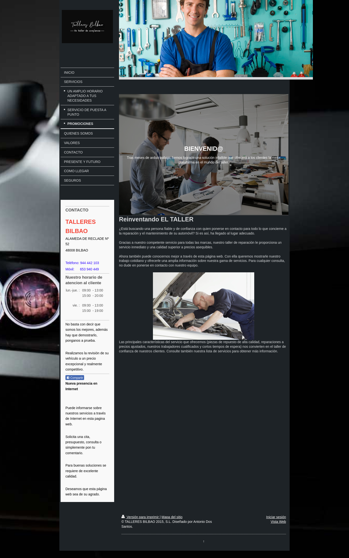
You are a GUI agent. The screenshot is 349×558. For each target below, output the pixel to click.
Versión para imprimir (140, 517)
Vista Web (278, 522)
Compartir (74, 378)
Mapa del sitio (171, 517)
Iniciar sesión (276, 517)
